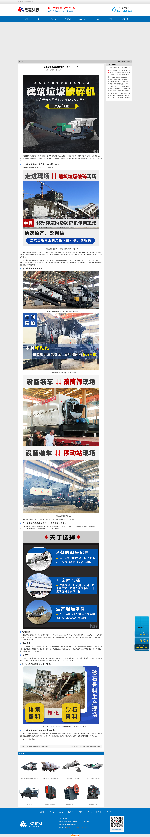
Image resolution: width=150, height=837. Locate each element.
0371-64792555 (124, 10)
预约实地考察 (144, 640)
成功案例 (82, 19)
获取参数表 (144, 633)
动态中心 (53, 19)
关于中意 (111, 19)
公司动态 (21, 61)
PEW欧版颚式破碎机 (71, 804)
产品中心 (39, 19)
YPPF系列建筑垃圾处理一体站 (71, 778)
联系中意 (125, 19)
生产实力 (96, 19)
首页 (125, 61)
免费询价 (141, 627)
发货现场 (68, 19)
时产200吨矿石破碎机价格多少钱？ (119, 84)
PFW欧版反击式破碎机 (50, 804)
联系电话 (141, 647)
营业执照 (85, 827)
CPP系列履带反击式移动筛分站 (93, 778)
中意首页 (25, 19)
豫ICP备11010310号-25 (73, 827)
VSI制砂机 (29, 804)
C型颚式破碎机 (93, 804)
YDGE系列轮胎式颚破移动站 (50, 778)
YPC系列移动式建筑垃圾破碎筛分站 (29, 778)
